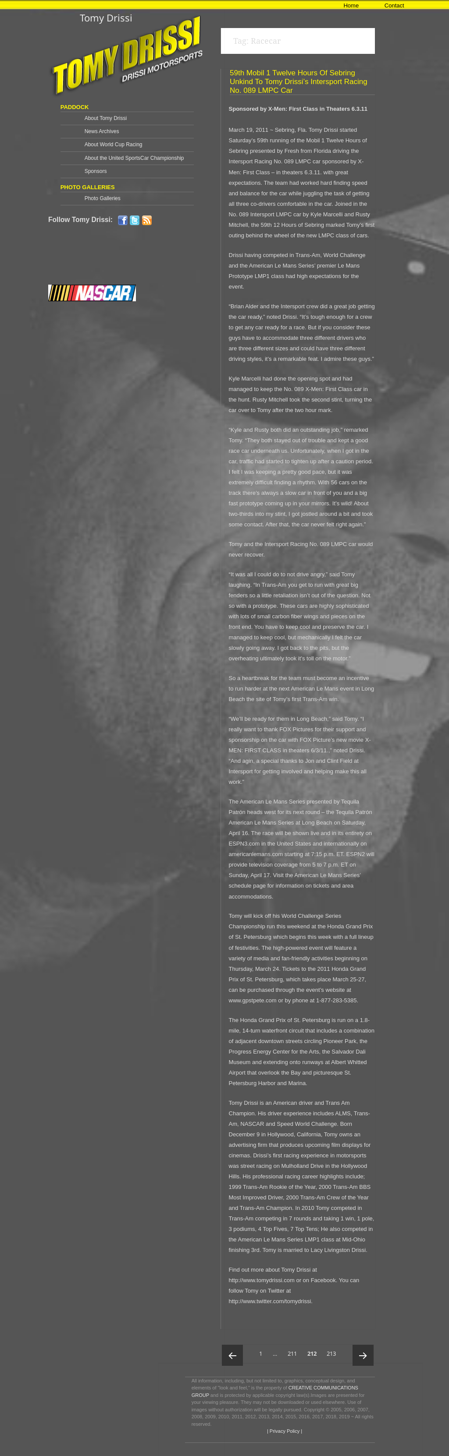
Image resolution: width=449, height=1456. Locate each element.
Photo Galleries (103, 198)
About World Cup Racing (114, 144)
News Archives (102, 131)
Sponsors (96, 171)
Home (351, 5)
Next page (363, 1355)
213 (332, 1351)
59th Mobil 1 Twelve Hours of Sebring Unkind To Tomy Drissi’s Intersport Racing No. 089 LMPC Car (298, 81)
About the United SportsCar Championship (134, 158)
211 (293, 1351)
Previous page (232, 1355)
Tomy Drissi (106, 17)
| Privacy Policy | (284, 1431)
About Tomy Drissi (106, 118)
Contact (394, 5)
